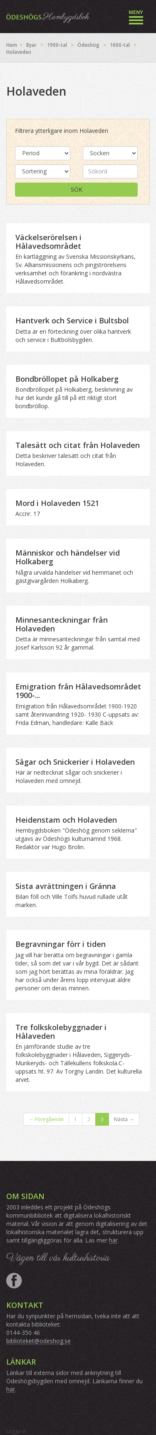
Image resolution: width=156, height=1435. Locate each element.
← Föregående (46, 1119)
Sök (76, 189)
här (113, 1240)
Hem (11, 44)
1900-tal (57, 44)
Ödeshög (88, 44)
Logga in (16, 1431)
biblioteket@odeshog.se (38, 1341)
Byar (31, 44)
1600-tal (120, 44)
